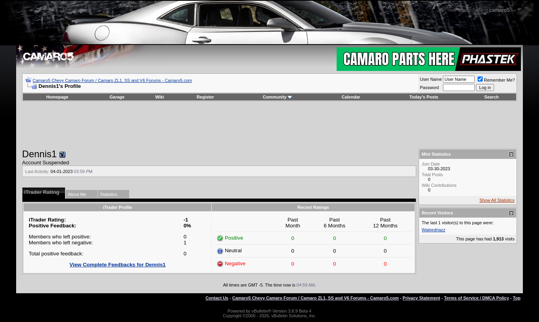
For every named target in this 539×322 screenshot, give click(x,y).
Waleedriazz (433, 229)
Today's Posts (423, 97)
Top (516, 298)
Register (205, 97)
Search (491, 97)
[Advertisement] (269, 125)
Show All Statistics (497, 200)
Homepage (57, 97)
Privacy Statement (421, 298)
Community (277, 97)
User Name (431, 79)
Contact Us (217, 298)
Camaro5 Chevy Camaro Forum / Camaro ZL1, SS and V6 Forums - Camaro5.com (112, 80)
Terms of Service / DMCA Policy (476, 298)
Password (429, 87)
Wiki (159, 97)
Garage (116, 97)
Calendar (351, 97)
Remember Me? (496, 80)
